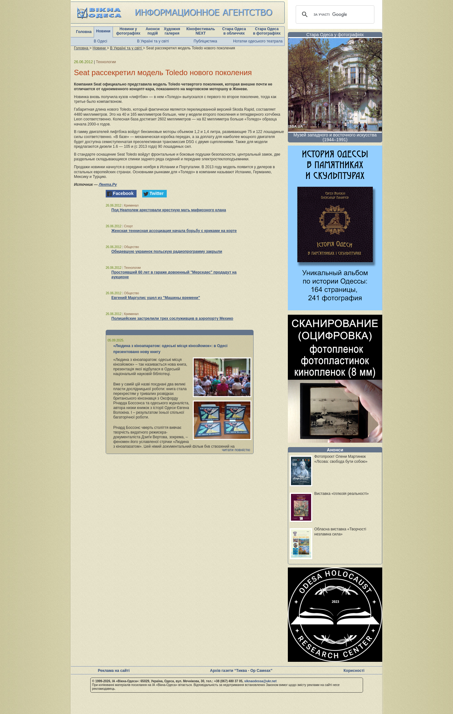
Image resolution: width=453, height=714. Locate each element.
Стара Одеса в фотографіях (267, 31)
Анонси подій (153, 31)
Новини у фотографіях (128, 31)
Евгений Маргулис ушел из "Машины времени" (155, 298)
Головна (84, 32)
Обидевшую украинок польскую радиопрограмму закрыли (166, 251)
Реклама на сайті (114, 670)
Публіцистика (205, 41)
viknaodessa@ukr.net (260, 681)
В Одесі (100, 41)
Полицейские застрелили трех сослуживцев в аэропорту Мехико (172, 318)
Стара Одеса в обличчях (234, 31)
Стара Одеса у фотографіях (335, 34)
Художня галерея (172, 31)
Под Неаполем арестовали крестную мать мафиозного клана (168, 210)
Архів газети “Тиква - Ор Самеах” (241, 670)
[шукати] (334, 14)
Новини (103, 31)
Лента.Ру (108, 184)
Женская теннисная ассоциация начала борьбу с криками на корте (174, 231)
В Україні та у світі (153, 41)
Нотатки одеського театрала (257, 41)
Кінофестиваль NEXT (200, 31)
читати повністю (236, 450)
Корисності (354, 670)
